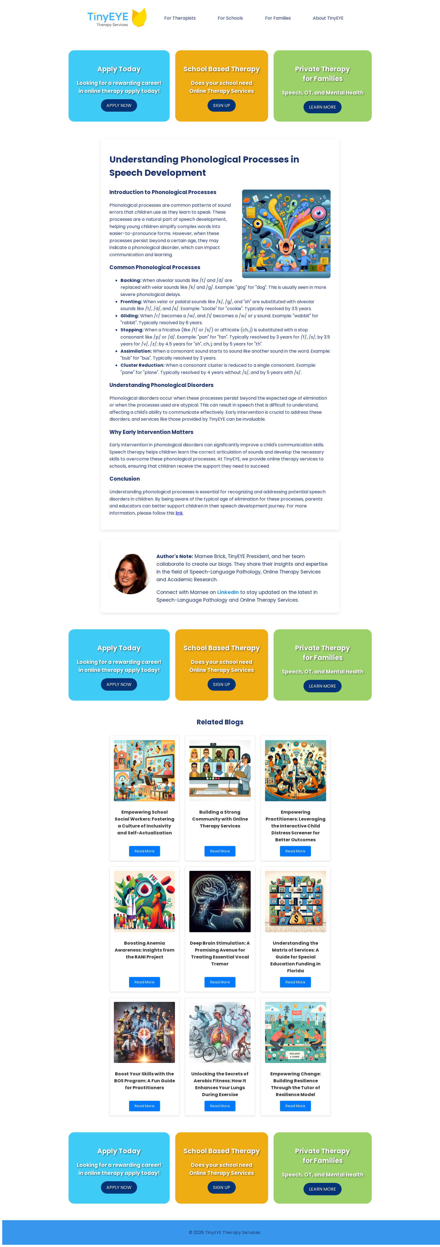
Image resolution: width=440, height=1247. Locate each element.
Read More (145, 852)
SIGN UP (221, 105)
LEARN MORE (322, 107)
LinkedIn (228, 592)
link (179, 513)
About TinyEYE (328, 18)
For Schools (230, 18)
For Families (278, 18)
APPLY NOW (119, 105)
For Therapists (180, 18)
